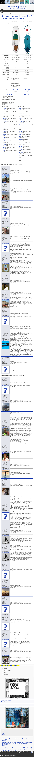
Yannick (5, 121)
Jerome (4, 115)
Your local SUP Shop (3, 732)
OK (32, 752)
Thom (4, 108)
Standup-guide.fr (6, 739)
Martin (20, 139)
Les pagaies (24, 749)
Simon (4, 147)
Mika (20, 159)
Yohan (20, 118)
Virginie (20, 149)
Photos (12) (27, 89)
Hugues (21, 152)
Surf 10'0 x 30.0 (16, 24)
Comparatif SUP (4, 13)
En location (3, 701)
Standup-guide (17, 6)
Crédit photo (5, 745)
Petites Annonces (12, 749)
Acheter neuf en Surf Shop (6, 700)
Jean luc (21, 111)
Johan (4, 124)
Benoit (20, 131)
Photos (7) (15, 89)
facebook (28, 739)
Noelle (20, 143)
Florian (4, 131)
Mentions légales (21, 739)
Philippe (5, 141)
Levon (4, 150)
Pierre (4, 144)
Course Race (7, 670)
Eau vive (6, 674)
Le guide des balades (13, 750)
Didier (4, 111)
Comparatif (4, 749)
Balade (5, 668)
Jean (20, 136)
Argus (18, 749)
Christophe (21, 121)
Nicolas (4, 134)
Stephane (5, 118)
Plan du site (13, 739)
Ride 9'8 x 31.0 (27, 24)
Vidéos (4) (27, 91)
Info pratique (8, 747)
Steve (20, 128)
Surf (5, 672)
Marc (20, 108)
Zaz (4, 137)
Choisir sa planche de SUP (18, 747)
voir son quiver (5, 174)
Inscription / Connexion (27, 11)
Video (29, 749)
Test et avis (28, 747)
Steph (20, 124)
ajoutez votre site (13, 704)
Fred (20, 115)
